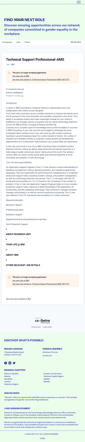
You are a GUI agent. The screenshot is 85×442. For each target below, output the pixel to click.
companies (7, 42)
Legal (42, 438)
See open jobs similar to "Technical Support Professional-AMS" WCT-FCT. (41, 80)
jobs (18, 42)
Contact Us (47, 355)
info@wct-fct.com (50, 352)
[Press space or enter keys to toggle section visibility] (42, 232)
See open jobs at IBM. (20, 76)
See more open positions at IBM (18, 299)
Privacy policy (36, 327)
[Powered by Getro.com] (42, 320)
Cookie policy (47, 327)
